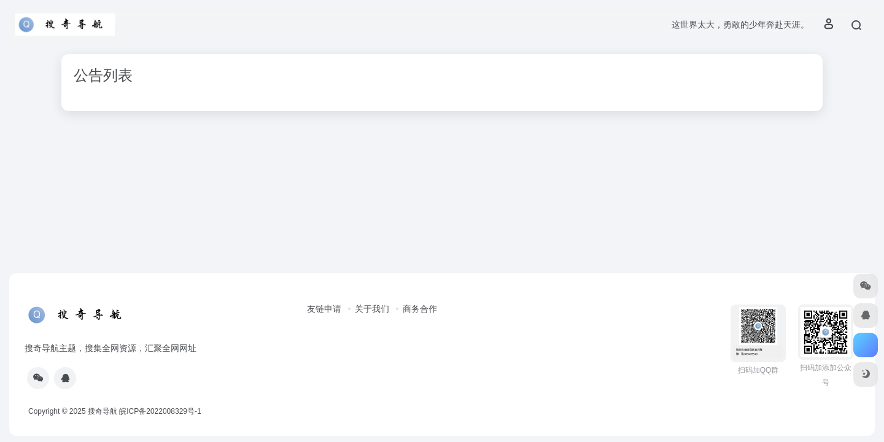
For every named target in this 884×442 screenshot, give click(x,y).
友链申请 (324, 309)
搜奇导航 (102, 411)
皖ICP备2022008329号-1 (160, 411)
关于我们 (372, 309)
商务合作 (420, 309)
